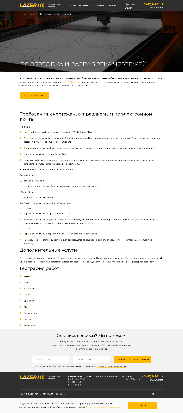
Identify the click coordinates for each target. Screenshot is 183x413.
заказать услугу (34, 95)
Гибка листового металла (110, 258)
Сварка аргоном (28, 262)
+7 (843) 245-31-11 (152, 4)
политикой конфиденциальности (111, 366)
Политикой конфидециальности (103, 407)
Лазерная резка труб (144, 262)
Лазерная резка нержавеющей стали (82, 262)
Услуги (73, 5)
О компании (98, 5)
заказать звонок (156, 7)
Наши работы (85, 5)
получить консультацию (132, 359)
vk (153, 394)
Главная (23, 14)
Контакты (111, 5)
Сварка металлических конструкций (77, 258)
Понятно (142, 405)
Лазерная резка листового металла (38, 258)
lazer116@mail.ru (71, 82)
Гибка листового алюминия (117, 262)
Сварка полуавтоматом (50, 262)
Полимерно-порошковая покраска (143, 258)
